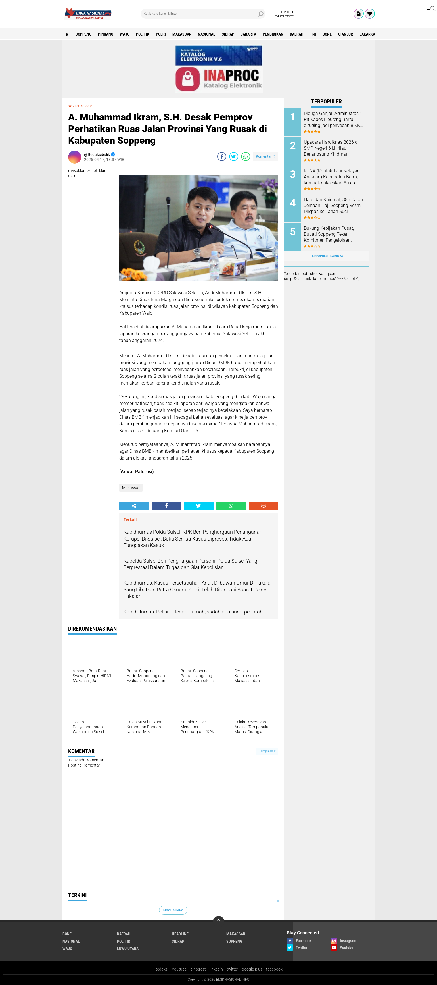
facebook (274, 969)
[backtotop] (218, 921)
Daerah (297, 34)
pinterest (198, 969)
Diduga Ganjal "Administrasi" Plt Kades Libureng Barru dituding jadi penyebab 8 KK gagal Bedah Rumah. (332, 119)
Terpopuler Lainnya (326, 256)
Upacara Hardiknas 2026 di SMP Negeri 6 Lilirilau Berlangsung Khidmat (331, 148)
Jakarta (248, 34)
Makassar (181, 34)
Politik (142, 34)
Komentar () (265, 156)
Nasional (206, 34)
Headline (180, 934)
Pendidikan (273, 34)
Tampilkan (267, 751)
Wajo (124, 34)
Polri (161, 34)
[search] (203, 14)
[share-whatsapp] (245, 156)
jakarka (367, 34)
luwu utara (128, 948)
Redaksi (161, 969)
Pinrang (105, 34)
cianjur (345, 34)
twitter (232, 969)
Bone (327, 34)
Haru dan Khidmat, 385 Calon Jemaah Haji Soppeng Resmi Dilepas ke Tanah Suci (333, 205)
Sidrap (228, 34)
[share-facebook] (221, 156)
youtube (179, 969)
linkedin (216, 969)
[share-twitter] (233, 156)
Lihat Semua (173, 910)
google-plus (252, 969)
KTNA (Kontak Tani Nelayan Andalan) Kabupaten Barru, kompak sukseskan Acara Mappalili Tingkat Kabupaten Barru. (333, 177)
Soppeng (83, 34)
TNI (313, 34)
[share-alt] (134, 506)
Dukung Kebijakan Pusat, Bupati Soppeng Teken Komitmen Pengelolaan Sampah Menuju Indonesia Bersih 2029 (330, 234)
